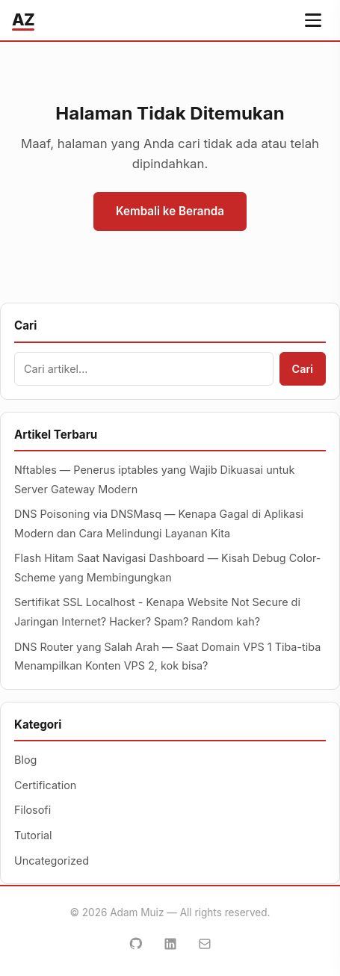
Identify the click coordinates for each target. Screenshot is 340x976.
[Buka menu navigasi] (313, 20)
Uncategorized (51, 860)
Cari (302, 368)
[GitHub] (136, 944)
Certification (45, 785)
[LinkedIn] (170, 944)
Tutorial (33, 835)
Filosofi (32, 809)
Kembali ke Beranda (170, 211)
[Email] (205, 944)
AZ (23, 19)
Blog (25, 759)
